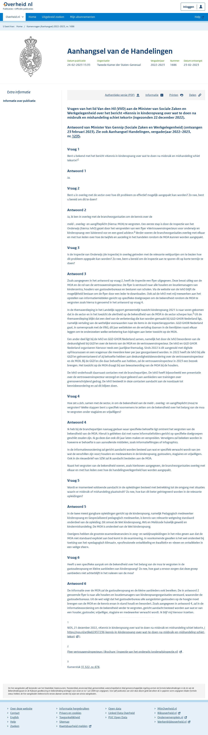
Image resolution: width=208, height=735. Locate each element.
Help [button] (197, 17)
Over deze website (21, 708)
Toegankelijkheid (69, 717)
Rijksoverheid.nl (167, 713)
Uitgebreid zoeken (53, 17)
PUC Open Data (117, 717)
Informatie (154, 95)
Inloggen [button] (188, 7)
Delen (195, 95)
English (14, 717)
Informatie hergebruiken (74, 708)
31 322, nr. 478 (90, 667)
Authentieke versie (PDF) (122, 96)
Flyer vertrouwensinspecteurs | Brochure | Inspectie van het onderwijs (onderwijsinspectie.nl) (122, 651)
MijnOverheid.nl (167, 708)
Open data (114, 708)
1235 (76, 136)
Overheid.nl (13, 18)
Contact (15, 713)
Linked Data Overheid (121, 713)
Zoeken (14, 726)
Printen (176, 95)
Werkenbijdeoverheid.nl (172, 721)
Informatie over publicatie (19, 101)
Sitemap (64, 721)
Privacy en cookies (70, 713)
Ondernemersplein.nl (170, 717)
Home (32, 17)
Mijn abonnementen (82, 17)
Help (13, 721)
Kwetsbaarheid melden (73, 726)
